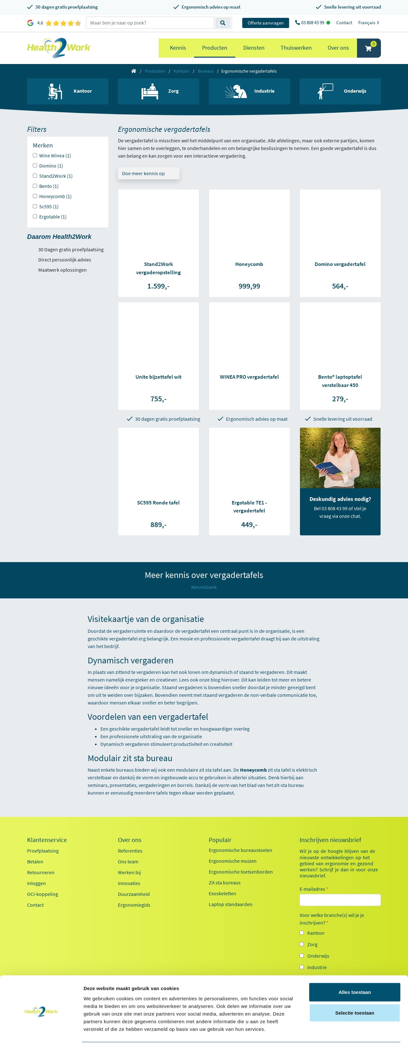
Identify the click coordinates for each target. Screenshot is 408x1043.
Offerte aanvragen (266, 23)
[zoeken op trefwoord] (150, 23)
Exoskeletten (222, 893)
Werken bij (129, 872)
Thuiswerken (296, 47)
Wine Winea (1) (55, 155)
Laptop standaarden (230, 904)
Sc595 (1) (49, 206)
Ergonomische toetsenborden (241, 871)
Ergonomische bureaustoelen (240, 850)
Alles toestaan (355, 967)
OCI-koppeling (42, 894)
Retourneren (41, 872)
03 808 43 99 (313, 22)
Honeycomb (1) (55, 196)
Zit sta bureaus (225, 882)
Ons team (128, 861)
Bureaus (206, 71)
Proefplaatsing (43, 850)
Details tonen (344, 1030)
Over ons (338, 47)
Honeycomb (253, 770)
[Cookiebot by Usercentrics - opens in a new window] (41, 1030)
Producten (214, 47)
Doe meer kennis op (143, 173)
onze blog (210, 679)
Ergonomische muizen (233, 861)
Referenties (130, 850)
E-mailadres (314, 889)
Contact (344, 22)
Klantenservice (47, 840)
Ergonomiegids (134, 905)
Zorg (312, 944)
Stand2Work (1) (56, 176)
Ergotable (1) (53, 216)
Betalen (35, 861)
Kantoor (181, 71)
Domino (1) (51, 165)
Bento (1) (49, 186)
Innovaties (129, 883)
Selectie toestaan (355, 988)
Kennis (178, 47)
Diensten (254, 47)
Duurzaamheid (134, 894)
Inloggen (36, 883)
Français (369, 22)
